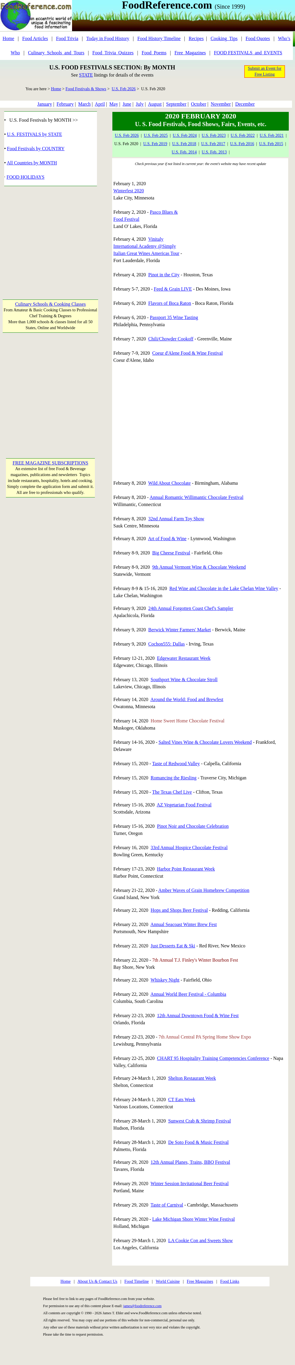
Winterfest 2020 (128, 190)
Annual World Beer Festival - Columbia (188, 994)
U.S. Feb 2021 (272, 135)
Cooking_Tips (224, 38)
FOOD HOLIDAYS (25, 177)
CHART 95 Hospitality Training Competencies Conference (213, 1058)
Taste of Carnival (167, 1204)
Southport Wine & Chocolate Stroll (184, 679)
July (140, 104)
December (245, 104)
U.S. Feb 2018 (184, 144)
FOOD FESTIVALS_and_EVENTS (248, 52)
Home (8, 38)
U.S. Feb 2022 (243, 135)
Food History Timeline (159, 38)
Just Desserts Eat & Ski (173, 945)
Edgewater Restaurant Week (184, 658)
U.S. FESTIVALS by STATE (34, 134)
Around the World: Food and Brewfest (186, 699)
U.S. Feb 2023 (214, 135)
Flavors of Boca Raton (169, 303)
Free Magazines (200, 1281)
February (65, 104)
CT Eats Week (181, 1099)
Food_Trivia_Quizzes (113, 52)
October (198, 104)
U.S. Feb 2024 (185, 135)
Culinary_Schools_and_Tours (56, 52)
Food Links (229, 1281)
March (84, 104)
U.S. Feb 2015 (271, 144)
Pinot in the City (163, 274)
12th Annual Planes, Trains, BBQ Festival (190, 1162)
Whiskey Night (165, 979)
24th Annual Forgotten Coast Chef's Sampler (190, 608)
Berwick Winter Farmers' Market (179, 629)
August (155, 104)
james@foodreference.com (142, 1306)
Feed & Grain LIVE (173, 288)
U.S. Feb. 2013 (214, 152)
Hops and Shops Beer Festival (179, 910)
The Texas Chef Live (172, 792)
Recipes (196, 38)
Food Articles (35, 38)
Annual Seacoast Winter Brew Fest (183, 924)
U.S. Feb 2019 (155, 144)
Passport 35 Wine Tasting (174, 317)
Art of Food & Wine (167, 538)
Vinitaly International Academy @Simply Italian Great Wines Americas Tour (146, 246)
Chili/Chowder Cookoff (170, 338)
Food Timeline (137, 1281)
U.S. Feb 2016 (242, 144)
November (221, 104)
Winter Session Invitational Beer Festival (190, 1183)
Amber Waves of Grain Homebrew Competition (203, 890)
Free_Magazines (190, 52)
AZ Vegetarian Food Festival (184, 804)
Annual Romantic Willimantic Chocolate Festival (196, 497)
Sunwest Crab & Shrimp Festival (199, 1120)
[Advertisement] (50, 239)
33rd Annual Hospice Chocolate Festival (189, 847)
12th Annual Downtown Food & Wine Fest (198, 1015)
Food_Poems (154, 52)
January (44, 104)
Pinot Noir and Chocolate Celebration (193, 826)
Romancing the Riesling (174, 777)
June (126, 104)
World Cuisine (168, 1281)
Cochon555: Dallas (166, 643)
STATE (86, 74)
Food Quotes (257, 38)
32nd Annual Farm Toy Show (176, 518)
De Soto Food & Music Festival (198, 1142)
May (113, 104)
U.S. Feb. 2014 (184, 152)
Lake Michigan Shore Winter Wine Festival (193, 1219)
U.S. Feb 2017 (213, 144)
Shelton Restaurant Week (192, 1078)
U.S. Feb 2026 (124, 89)
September (176, 104)
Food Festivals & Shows (86, 89)
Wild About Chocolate (169, 483)
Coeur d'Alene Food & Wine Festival (187, 353)
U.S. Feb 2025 (156, 135)
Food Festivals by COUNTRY (36, 148)
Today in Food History (107, 38)
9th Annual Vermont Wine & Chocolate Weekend (198, 567)
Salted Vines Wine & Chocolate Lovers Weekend (205, 742)
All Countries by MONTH (32, 162)
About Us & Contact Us (97, 1281)
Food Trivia (67, 38)
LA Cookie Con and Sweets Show (200, 1240)
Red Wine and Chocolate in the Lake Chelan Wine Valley (223, 588)
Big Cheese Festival (171, 552)
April (100, 104)
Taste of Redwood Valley (176, 763)
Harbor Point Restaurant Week (186, 868)
